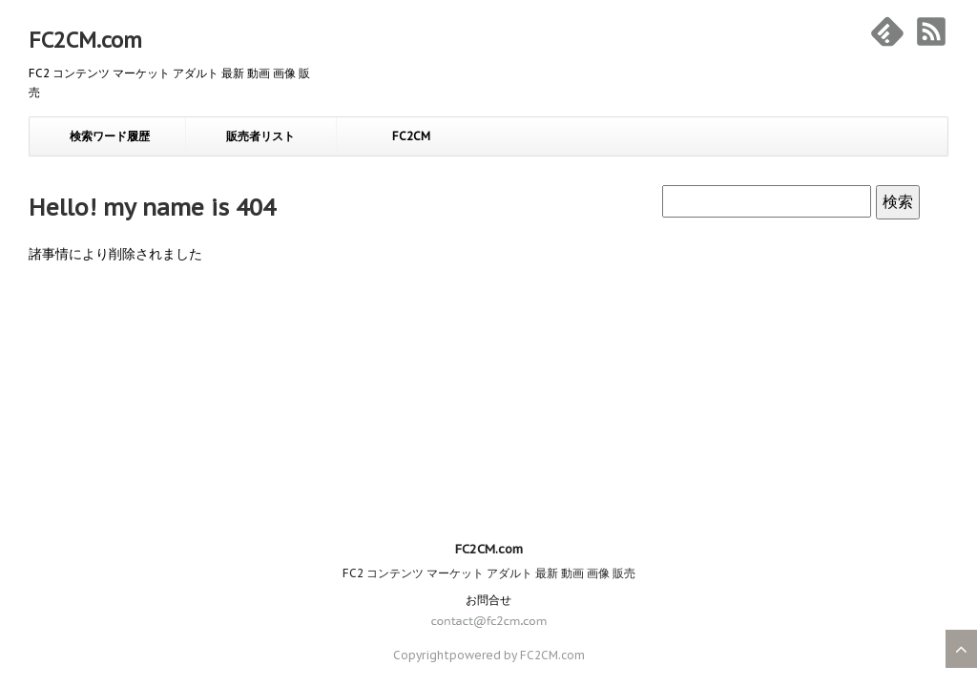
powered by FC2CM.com (517, 456)
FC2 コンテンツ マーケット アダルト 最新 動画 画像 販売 (489, 374)
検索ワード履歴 (110, 136)
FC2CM (411, 136)
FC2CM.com (85, 40)
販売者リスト (260, 136)
